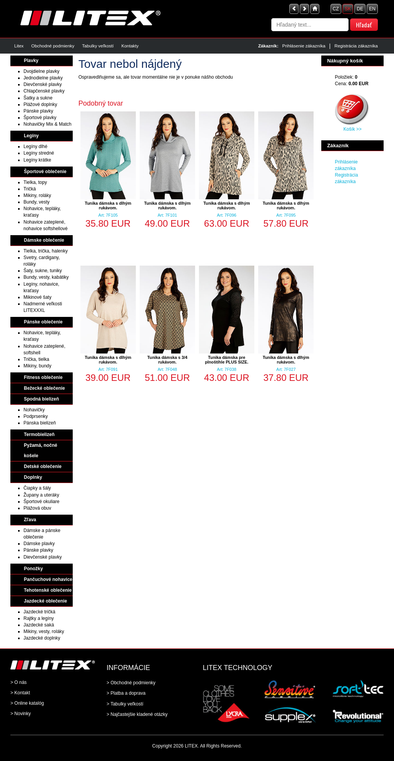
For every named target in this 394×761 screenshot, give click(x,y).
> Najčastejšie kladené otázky (137, 714)
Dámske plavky (39, 543)
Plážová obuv (37, 508)
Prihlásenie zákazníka (304, 46)
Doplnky (33, 477)
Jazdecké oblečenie (45, 601)
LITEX (191, 746)
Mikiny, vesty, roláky (43, 631)
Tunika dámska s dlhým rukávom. (108, 205)
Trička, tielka (36, 359)
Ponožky (33, 568)
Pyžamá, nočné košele (40, 450)
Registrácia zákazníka (356, 46)
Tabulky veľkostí (98, 46)
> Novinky (20, 713)
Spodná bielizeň (41, 399)
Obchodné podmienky (52, 46)
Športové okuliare (41, 501)
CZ (336, 9)
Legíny (31, 135)
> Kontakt (20, 692)
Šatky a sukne (37, 98)
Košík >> (352, 129)
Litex (18, 46)
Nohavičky (34, 409)
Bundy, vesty (36, 202)
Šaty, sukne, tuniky (42, 270)
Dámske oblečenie (44, 240)
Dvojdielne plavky (41, 71)
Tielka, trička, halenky (45, 251)
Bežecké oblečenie (44, 388)
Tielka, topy (35, 182)
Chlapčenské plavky (44, 91)
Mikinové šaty (37, 297)
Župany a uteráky (41, 495)
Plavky (31, 60)
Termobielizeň (39, 434)
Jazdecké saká (38, 625)
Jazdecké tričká (39, 612)
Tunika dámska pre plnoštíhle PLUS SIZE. (227, 359)
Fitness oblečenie (43, 377)
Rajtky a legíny (38, 618)
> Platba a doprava (126, 693)
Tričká (29, 189)
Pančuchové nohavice (48, 579)
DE (360, 9)
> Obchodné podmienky (131, 682)
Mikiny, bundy (37, 366)
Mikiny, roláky (37, 195)
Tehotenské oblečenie (48, 590)
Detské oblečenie (43, 466)
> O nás (18, 682)
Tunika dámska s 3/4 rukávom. (167, 359)
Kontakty (130, 46)
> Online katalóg (27, 703)
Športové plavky (39, 117)
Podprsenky (35, 416)
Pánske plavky (38, 111)
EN (372, 9)
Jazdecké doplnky (41, 638)
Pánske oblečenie (43, 322)
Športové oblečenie (45, 171)
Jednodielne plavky (43, 78)
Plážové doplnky (40, 104)
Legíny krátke (37, 160)
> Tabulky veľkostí (125, 704)
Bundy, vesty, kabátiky (46, 277)
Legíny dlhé (35, 146)
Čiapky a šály (37, 488)
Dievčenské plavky (42, 84)
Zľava (30, 519)
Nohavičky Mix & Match (47, 124)
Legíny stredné (38, 153)
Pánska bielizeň (39, 423)
